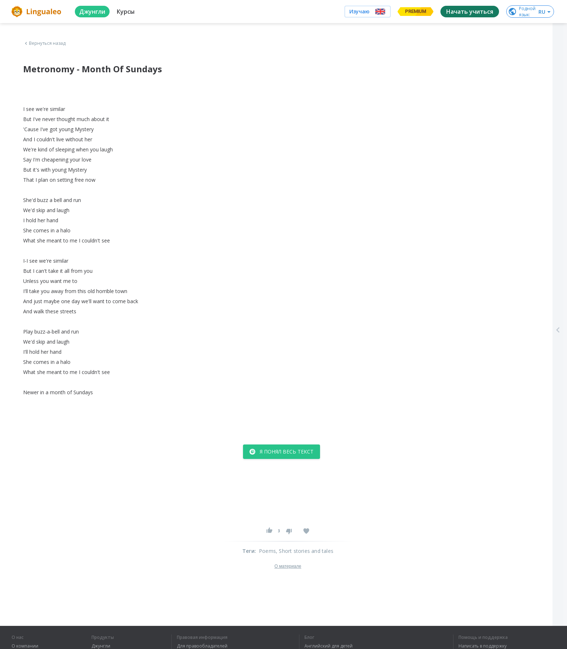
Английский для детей (328, 646)
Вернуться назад (44, 43)
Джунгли (100, 646)
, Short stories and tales (304, 550)
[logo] (37, 11)
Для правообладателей (202, 646)
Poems (267, 550)
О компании (25, 646)
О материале (287, 566)
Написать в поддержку (483, 646)
